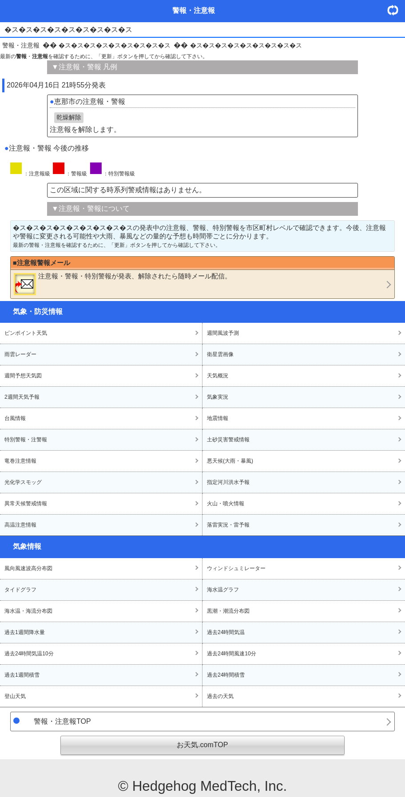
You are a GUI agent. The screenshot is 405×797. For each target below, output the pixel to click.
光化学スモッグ (23, 482)
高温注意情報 (20, 525)
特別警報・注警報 (25, 439)
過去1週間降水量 (24, 632)
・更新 (396, 10)
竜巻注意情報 (20, 461)
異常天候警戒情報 (25, 503)
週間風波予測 (223, 333)
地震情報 (217, 418)
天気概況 (217, 376)
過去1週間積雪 (22, 675)
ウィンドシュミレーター (236, 568)
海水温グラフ (223, 590)
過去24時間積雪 (226, 675)
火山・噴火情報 (225, 503)
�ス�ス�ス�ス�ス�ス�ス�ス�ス (115, 45)
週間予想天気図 (23, 376)
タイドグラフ (20, 590)
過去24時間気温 (226, 632)
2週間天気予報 (22, 397)
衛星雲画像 (220, 354)
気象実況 (217, 397)
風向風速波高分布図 (28, 568)
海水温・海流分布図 (28, 611)
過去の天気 (220, 696)
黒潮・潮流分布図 (228, 611)
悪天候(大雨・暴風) (230, 461)
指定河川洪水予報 (228, 482)
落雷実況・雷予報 (228, 525)
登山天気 (15, 696)
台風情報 (15, 418)
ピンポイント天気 (25, 333)
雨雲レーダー (20, 354)
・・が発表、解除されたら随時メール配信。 (122, 283)
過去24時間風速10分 (231, 653)
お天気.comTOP (202, 745)
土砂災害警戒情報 (228, 439)
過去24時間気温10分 (29, 653)
